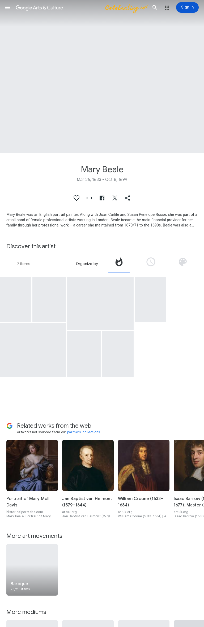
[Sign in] (187, 7)
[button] (7, 7)
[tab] (119, 263)
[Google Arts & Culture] (81, 7)
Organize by (87, 263)
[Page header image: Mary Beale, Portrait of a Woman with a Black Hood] (102, 76)
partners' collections (83, 432)
